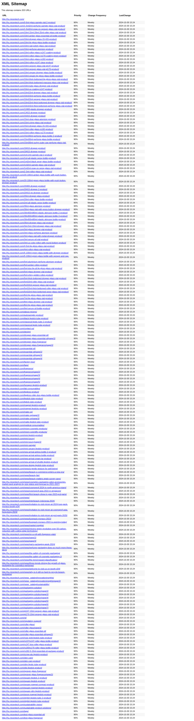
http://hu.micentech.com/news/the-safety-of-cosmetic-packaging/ (31, 553)
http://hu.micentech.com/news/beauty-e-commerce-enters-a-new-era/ (33, 472)
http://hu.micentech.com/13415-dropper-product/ (23, 112)
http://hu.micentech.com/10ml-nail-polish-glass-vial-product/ (29, 46)
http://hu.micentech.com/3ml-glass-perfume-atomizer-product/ (30, 233)
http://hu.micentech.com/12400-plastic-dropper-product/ (27, 109)
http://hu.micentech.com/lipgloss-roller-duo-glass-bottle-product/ (30, 395)
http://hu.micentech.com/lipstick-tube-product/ (22, 398)
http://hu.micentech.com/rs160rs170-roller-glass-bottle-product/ (30, 648)
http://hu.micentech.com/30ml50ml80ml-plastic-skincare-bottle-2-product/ (35, 213)
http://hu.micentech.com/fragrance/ (17, 368)
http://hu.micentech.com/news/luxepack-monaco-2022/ (26, 519)
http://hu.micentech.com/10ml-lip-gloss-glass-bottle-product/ (29, 42)
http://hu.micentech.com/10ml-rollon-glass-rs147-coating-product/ (31, 52)
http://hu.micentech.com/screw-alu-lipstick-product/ (25, 654)
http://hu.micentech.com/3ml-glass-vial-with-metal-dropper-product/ (32, 236)
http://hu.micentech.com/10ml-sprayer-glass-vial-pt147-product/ (30, 66)
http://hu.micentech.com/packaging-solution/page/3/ (25, 594)
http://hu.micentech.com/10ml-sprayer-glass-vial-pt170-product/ (30, 69)
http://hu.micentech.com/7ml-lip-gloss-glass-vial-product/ (27, 298)
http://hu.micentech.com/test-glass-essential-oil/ (23, 714)
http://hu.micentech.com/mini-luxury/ (18, 438)
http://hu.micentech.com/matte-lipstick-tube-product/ (25, 422)
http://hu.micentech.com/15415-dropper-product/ (23, 116)
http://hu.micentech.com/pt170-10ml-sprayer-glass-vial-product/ (30, 614)
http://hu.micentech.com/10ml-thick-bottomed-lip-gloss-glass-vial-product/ (35, 79)
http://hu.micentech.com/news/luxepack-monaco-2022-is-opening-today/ (34, 522)
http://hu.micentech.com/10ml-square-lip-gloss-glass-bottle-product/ (32, 76)
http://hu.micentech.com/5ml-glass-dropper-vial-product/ (27, 272)
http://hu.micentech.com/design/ (16, 332)
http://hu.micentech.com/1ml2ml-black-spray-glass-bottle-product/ (31, 161)
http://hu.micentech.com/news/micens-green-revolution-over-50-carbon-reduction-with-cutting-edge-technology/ (34, 530)
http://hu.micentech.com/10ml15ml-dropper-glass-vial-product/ (30, 92)
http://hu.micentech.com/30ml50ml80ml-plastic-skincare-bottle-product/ (34, 219)
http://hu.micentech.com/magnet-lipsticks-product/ (24, 408)
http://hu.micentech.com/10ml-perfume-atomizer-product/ (27, 49)
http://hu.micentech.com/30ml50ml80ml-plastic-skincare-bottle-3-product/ (35, 216)
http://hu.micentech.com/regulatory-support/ (21, 621)
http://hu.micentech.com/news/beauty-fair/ (21, 475)
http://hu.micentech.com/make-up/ (17, 412)
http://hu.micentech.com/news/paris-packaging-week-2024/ (28, 544)
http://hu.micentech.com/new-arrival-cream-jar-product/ (26, 458)
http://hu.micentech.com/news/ (16, 497)
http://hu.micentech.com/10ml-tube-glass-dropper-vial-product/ (30, 86)
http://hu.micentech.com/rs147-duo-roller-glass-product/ (27, 644)
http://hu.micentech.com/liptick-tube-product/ (22, 402)
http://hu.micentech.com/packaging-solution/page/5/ (25, 601)
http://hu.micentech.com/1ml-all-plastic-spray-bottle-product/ (29, 158)
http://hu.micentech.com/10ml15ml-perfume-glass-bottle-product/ (31, 96)
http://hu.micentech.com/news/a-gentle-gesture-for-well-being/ (30, 469)
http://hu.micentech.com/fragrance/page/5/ (21, 382)
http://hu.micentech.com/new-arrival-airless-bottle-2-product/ (29, 452)
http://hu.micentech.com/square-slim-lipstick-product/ (26, 691)
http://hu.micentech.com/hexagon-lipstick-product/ (24, 385)
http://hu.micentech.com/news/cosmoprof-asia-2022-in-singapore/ (31, 491)
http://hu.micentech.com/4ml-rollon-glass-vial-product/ (26, 249)
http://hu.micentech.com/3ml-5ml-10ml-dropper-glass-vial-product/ (31, 226)
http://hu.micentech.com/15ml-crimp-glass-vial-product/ (26, 122)
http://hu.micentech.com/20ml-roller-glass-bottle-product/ (27, 199)
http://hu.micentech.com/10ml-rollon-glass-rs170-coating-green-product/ (34, 56)
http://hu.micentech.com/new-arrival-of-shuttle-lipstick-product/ (30, 462)
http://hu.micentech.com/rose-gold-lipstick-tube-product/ (27, 638)
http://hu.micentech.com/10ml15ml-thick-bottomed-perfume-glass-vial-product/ (37, 106)
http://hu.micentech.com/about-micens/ (19, 312)
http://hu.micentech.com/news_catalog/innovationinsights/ (28, 578)
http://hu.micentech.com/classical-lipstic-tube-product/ (26, 325)
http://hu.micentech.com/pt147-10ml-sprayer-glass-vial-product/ (30, 611)
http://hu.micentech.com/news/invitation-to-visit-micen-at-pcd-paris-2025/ (34, 515)
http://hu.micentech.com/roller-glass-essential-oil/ (24, 631)
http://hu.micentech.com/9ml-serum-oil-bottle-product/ (26, 308)
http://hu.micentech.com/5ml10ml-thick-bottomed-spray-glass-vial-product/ (35, 292)
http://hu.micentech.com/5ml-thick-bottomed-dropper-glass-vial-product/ (34, 278)
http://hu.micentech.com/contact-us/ (18, 328)
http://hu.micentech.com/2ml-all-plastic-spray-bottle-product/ (29, 203)
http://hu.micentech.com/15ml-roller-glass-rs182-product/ (27, 129)
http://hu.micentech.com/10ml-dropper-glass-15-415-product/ (29, 39)
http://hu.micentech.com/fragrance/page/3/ (21, 375)
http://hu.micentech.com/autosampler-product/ (22, 315)
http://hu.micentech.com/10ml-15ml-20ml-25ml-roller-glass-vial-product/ (34, 32)
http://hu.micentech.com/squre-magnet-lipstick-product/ (27, 694)
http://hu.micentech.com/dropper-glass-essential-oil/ (25, 335)
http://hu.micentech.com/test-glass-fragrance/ (22, 718)
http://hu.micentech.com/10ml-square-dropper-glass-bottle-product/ (32, 72)
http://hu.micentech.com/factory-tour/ (18, 362)
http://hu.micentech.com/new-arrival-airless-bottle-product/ (28, 455)
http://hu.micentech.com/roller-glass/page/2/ (21, 628)
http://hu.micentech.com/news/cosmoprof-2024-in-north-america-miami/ (34, 487)
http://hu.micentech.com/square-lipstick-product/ (23, 681)
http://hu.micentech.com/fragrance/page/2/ (21, 372)
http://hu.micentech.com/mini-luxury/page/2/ (21, 442)
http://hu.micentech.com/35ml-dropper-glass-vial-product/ (27, 223)
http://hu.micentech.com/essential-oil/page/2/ (22, 352)
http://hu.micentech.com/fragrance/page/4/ (21, 378)
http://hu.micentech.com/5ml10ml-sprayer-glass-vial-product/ (29, 285)
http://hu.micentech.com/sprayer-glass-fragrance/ (24, 671)
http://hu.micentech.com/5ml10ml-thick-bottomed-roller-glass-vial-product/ (35, 288)
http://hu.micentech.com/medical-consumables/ (23, 425)
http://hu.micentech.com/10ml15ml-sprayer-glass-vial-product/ (30, 99)
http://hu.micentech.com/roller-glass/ (18, 624)
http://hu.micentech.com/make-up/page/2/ (21, 415)
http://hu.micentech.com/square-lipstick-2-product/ (24, 678)
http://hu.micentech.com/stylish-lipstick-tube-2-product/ (26, 698)
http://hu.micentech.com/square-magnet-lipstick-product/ (27, 688)
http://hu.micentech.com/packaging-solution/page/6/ (25, 604)
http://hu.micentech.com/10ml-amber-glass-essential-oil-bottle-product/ (34, 36)
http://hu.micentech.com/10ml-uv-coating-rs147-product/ (27, 89)
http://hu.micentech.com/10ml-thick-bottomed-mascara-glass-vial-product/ (35, 82)
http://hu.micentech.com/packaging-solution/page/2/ (25, 591)
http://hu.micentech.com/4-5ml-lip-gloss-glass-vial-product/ (28, 246)
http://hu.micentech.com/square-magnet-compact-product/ (28, 684)
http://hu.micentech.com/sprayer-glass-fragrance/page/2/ (27, 674)
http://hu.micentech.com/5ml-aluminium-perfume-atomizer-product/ (32, 262)
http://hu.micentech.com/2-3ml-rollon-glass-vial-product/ (27, 171)
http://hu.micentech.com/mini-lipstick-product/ (22, 435)
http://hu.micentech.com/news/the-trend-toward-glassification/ (29, 560)
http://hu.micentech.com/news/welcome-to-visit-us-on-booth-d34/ (31, 569)
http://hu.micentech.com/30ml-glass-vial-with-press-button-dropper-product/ (36, 209)
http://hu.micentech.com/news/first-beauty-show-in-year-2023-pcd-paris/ (34, 494)
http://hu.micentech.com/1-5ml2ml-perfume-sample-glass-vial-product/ (33, 26)
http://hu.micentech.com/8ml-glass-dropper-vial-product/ (27, 302)
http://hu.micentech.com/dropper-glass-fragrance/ (24, 342)
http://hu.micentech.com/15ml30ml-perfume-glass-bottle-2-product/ (32, 136)
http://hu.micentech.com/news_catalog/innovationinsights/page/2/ (31, 581)
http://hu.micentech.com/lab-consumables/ (21, 388)
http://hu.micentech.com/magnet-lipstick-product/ (24, 405)
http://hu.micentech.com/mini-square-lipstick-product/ (26, 448)
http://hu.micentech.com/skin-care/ (17, 658)
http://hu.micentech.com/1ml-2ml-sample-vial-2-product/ (27, 155)
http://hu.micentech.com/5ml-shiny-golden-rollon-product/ (27, 275)
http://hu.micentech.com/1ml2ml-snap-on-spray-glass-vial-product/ (32, 168)
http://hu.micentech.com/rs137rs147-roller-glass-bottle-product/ (30, 641)
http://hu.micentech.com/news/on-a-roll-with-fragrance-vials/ (29, 534)
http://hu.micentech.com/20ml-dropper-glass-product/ (26, 196)
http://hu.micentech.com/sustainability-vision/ (22, 704)
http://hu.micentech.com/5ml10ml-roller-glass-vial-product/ (28, 282)
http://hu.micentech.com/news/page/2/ (19, 537)
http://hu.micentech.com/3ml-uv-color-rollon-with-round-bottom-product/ (34, 243)
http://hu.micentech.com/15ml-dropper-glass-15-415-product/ (29, 126)
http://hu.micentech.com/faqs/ (15, 365)
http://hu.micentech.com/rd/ (14, 618)
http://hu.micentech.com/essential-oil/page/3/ (22, 355)
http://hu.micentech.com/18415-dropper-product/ (23, 151)
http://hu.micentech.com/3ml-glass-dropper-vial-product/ (27, 229)
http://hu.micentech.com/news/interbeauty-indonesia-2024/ (28, 501)
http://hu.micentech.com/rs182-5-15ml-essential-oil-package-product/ (33, 651)
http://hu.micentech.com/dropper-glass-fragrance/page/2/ (27, 345)
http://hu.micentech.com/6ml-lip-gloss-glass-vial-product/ (27, 295)
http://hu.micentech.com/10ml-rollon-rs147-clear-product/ (27, 62)
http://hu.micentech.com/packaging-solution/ (22, 588)
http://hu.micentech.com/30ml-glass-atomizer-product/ (26, 206)
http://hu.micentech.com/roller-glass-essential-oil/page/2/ (27, 634)
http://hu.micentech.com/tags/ (15, 711)
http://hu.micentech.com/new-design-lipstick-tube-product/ (28, 465)
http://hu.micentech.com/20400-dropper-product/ (23, 186)
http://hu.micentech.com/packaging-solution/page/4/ (25, 598)
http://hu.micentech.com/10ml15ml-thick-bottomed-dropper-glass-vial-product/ (37, 102)
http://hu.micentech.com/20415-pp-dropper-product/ (25, 193)
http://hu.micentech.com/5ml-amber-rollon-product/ (25, 265)
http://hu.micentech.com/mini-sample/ (19, 445)
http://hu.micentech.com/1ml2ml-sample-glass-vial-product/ (28, 165)
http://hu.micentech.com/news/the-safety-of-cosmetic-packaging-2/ (32, 556)
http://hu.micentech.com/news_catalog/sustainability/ (25, 584)
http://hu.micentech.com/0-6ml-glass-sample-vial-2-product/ (29, 22)
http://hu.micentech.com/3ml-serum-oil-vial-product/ (25, 239)
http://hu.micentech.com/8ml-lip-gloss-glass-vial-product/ (27, 305)
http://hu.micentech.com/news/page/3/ (19, 541)
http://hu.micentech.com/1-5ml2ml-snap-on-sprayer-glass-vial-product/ (33, 29)
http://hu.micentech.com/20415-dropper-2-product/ (24, 189)
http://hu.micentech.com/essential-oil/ (18, 348)
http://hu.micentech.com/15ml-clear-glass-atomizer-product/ (29, 119)
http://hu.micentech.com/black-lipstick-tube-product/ (25, 318)
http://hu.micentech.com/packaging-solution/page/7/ (25, 608)
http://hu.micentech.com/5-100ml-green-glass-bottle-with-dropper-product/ (35, 253)
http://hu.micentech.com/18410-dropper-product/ (23, 148)
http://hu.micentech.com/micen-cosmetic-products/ (24, 428)
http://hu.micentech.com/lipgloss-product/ (20, 392)
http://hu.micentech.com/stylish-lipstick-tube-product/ (25, 701)
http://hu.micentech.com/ (13, 19)
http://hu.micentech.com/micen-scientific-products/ (24, 432)
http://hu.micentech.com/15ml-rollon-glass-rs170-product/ (27, 132)
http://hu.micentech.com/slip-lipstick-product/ (22, 668)
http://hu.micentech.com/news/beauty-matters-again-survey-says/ (31, 479)
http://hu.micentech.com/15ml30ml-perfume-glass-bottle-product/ (31, 139)
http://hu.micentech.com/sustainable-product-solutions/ (26, 708)
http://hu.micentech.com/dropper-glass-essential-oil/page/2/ (28, 338)
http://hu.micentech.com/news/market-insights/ (23, 525)
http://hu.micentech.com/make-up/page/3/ (21, 418)
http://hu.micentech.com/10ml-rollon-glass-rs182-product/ (27, 59)
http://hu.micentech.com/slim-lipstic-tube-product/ (24, 664)
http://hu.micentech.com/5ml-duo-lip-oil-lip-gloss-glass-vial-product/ (32, 268)
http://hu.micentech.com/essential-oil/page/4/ (22, 358)
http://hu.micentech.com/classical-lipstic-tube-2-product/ (27, 322)
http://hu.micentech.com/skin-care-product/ (21, 661)
